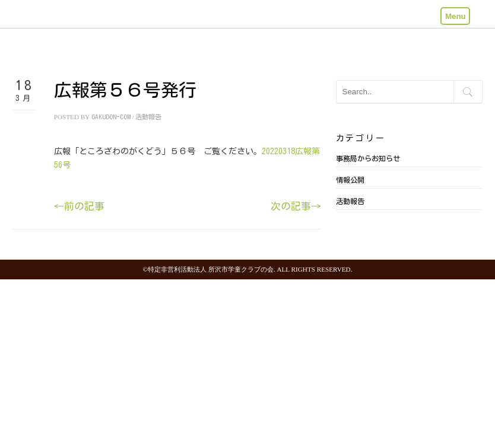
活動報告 (148, 116)
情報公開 (350, 179)
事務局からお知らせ (368, 158)
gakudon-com (111, 116)
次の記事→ (296, 206)
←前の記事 (79, 206)
